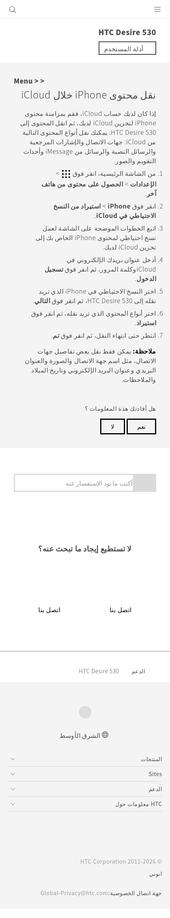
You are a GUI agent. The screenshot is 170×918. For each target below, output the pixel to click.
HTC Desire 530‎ (96, 679)
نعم (141, 435)
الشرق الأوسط (80, 743)
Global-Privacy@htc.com (72, 901)
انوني (156, 882)
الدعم (139, 679)
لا (112, 435)
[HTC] (85, 9)
